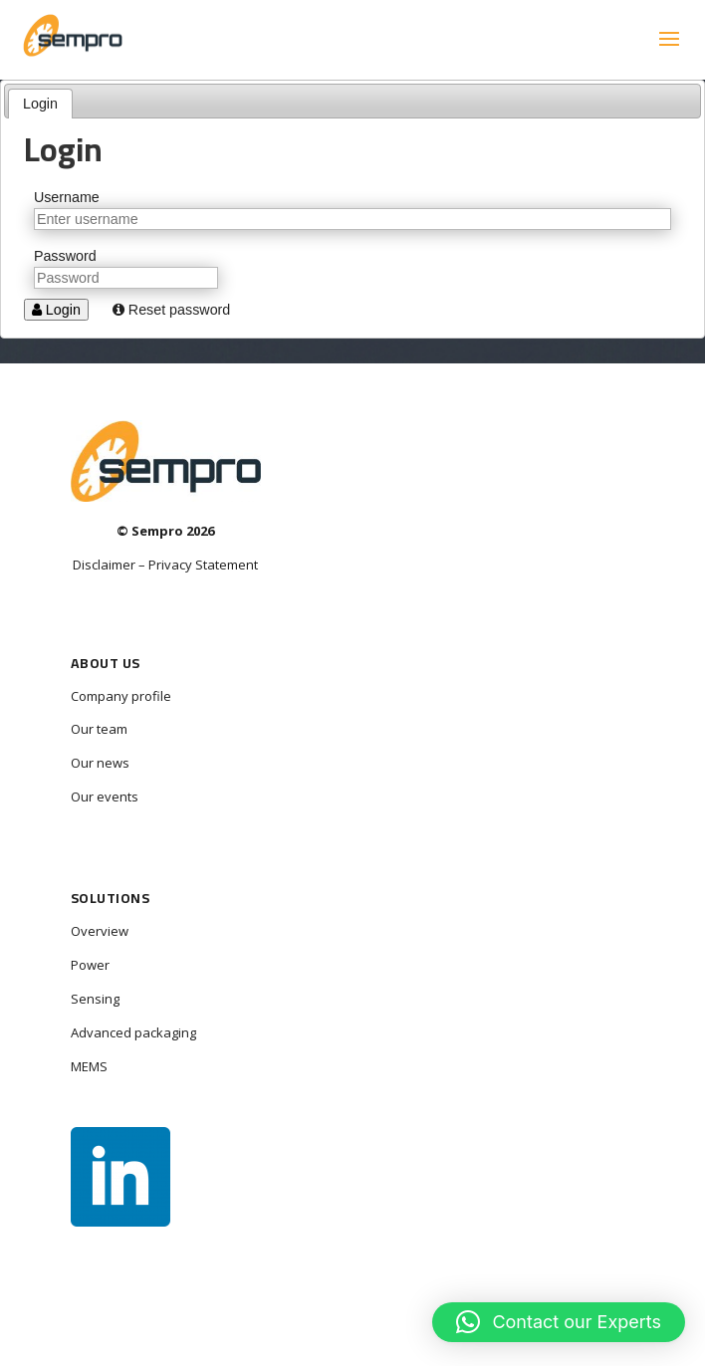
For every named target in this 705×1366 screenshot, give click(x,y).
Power (90, 965)
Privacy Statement (203, 564)
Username (67, 197)
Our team (99, 729)
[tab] (41, 104)
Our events (104, 796)
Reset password (171, 310)
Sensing (95, 999)
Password (65, 256)
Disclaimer (104, 564)
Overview (99, 931)
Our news (100, 763)
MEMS (89, 1066)
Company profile (121, 696)
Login (40, 104)
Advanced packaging (133, 1032)
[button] (558, 1322)
